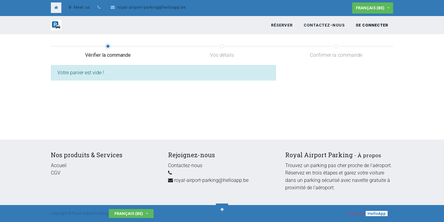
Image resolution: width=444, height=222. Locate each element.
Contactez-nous (185, 165)
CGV (55, 173)
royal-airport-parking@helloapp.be (151, 7)
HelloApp (377, 213)
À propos (369, 155)
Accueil (59, 165)
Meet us (79, 7)
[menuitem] (282, 25)
